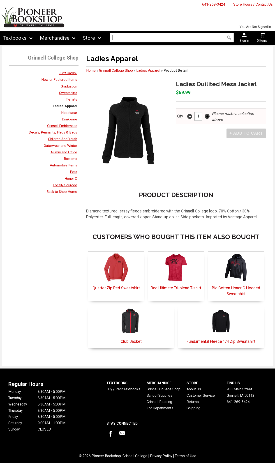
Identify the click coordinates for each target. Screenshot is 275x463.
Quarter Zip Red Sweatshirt (116, 271)
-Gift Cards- (68, 73)
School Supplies (159, 395)
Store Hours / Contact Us (253, 4)
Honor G (71, 179)
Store (89, 38)
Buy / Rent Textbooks (123, 389)
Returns (193, 402)
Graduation (69, 86)
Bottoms (70, 159)
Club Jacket (131, 325)
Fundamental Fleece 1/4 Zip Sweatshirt (221, 325)
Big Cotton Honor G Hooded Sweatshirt (236, 274)
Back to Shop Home (61, 192)
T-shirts (71, 99)
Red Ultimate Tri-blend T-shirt (176, 271)
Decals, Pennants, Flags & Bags (53, 132)
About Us (194, 389)
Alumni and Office (64, 152)
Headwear (69, 113)
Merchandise (54, 38)
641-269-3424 (213, 4)
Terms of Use (185, 456)
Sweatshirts (68, 93)
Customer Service (201, 395)
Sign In (244, 40)
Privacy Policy (161, 456)
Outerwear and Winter (60, 146)
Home (91, 70)
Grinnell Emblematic (62, 126)
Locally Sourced (65, 185)
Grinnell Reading (159, 402)
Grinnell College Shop (116, 70)
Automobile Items (63, 165)
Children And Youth (62, 139)
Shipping (193, 408)
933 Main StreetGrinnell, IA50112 (240, 392)
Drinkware (69, 119)
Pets (73, 172)
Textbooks (14, 38)
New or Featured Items (59, 80)
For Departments (160, 408)
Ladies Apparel (65, 106)
